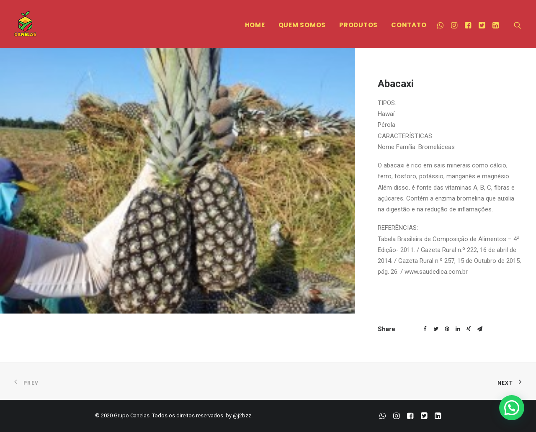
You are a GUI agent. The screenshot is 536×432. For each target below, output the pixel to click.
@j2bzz (242, 415)
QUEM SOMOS (302, 25)
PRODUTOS (358, 25)
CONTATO (408, 25)
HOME (255, 25)
